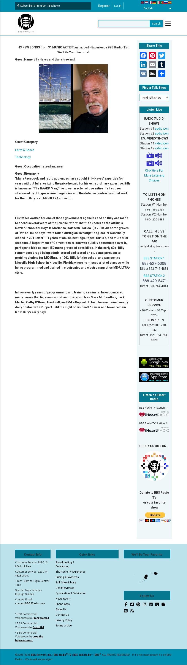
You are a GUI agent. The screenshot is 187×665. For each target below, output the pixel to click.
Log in (117, 5)
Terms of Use (64, 625)
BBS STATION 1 (154, 258)
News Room (63, 598)
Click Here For (154, 170)
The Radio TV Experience (71, 571)
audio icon (162, 128)
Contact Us (62, 614)
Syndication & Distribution (71, 593)
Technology (23, 157)
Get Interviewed (65, 587)
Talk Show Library (66, 582)
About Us (61, 609)
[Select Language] (156, 8)
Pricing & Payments (67, 577)
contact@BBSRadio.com (30, 603)
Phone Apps (63, 604)
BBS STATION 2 (154, 275)
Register (104, 6)
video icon (162, 143)
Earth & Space (24, 150)
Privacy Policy (64, 620)
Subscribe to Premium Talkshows (38, 5)
